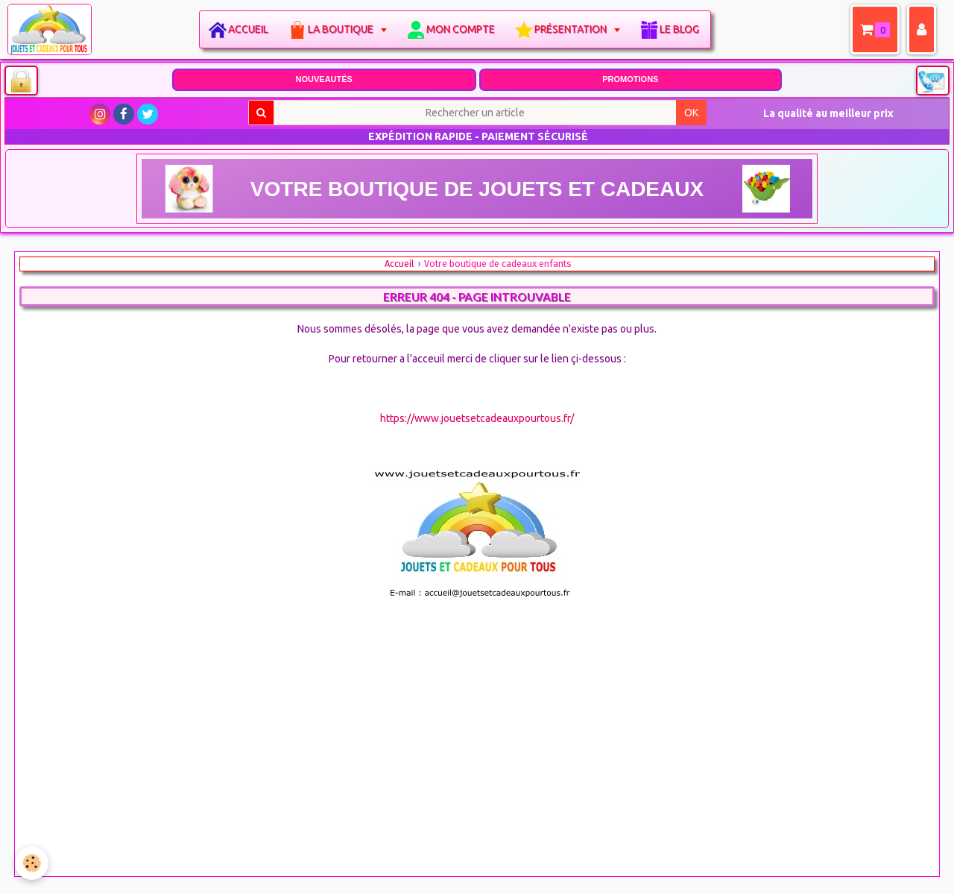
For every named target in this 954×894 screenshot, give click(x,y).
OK (691, 113)
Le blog (679, 29)
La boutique (342, 29)
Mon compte (460, 29)
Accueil (248, 29)
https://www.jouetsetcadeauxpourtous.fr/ (477, 418)
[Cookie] (31, 863)
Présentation (571, 29)
